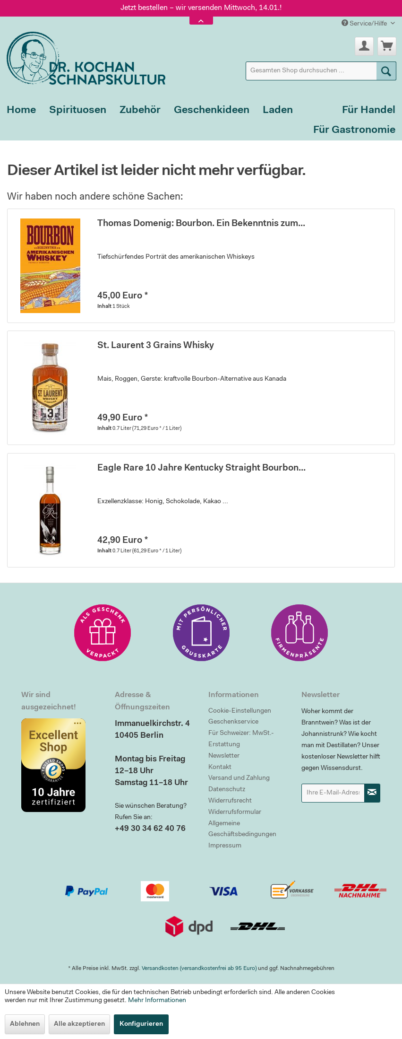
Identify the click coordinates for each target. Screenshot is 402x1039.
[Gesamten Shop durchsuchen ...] (321, 70)
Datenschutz (226, 789)
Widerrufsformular (234, 812)
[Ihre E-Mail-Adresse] (333, 793)
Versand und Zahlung (239, 778)
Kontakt (219, 767)
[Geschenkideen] (211, 111)
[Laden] (277, 111)
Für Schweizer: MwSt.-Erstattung (241, 739)
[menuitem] (321, 70)
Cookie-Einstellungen (239, 711)
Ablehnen (25, 1024)
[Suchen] (386, 70)
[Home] (21, 111)
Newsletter (223, 756)
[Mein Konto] (364, 46)
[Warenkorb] (386, 46)
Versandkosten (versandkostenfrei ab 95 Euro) (199, 968)
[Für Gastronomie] (354, 130)
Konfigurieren (141, 1024)
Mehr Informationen (157, 1000)
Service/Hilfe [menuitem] (365, 23)
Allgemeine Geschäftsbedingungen (242, 829)
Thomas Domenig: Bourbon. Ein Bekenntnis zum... (201, 223)
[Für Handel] (368, 111)
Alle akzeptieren (79, 1024)
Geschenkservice (233, 722)
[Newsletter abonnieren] (372, 793)
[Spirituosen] (78, 111)
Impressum (224, 846)
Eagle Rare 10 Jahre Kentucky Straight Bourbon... (201, 468)
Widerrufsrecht (230, 801)
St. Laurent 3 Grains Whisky (155, 345)
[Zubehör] (140, 111)
